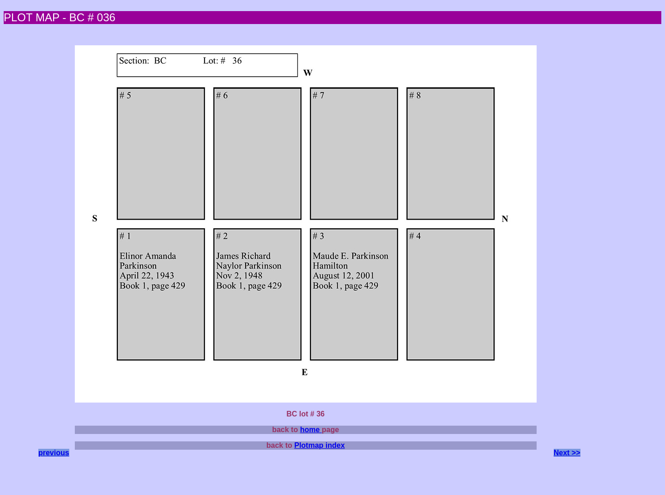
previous (53, 453)
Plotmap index (319, 445)
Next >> (567, 453)
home (311, 430)
